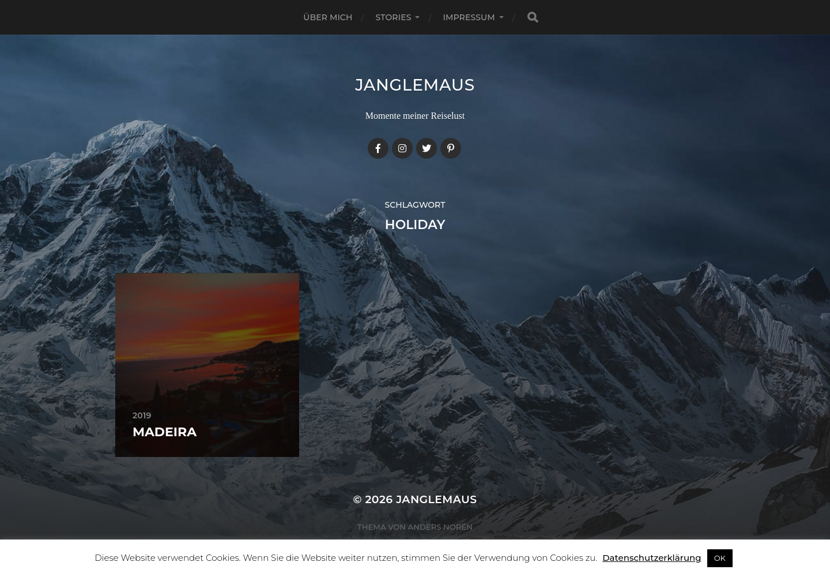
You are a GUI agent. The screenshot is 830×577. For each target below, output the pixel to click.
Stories (394, 17)
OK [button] (720, 558)
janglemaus (415, 85)
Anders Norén (440, 526)
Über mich (327, 17)
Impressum (469, 17)
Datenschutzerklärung (651, 557)
